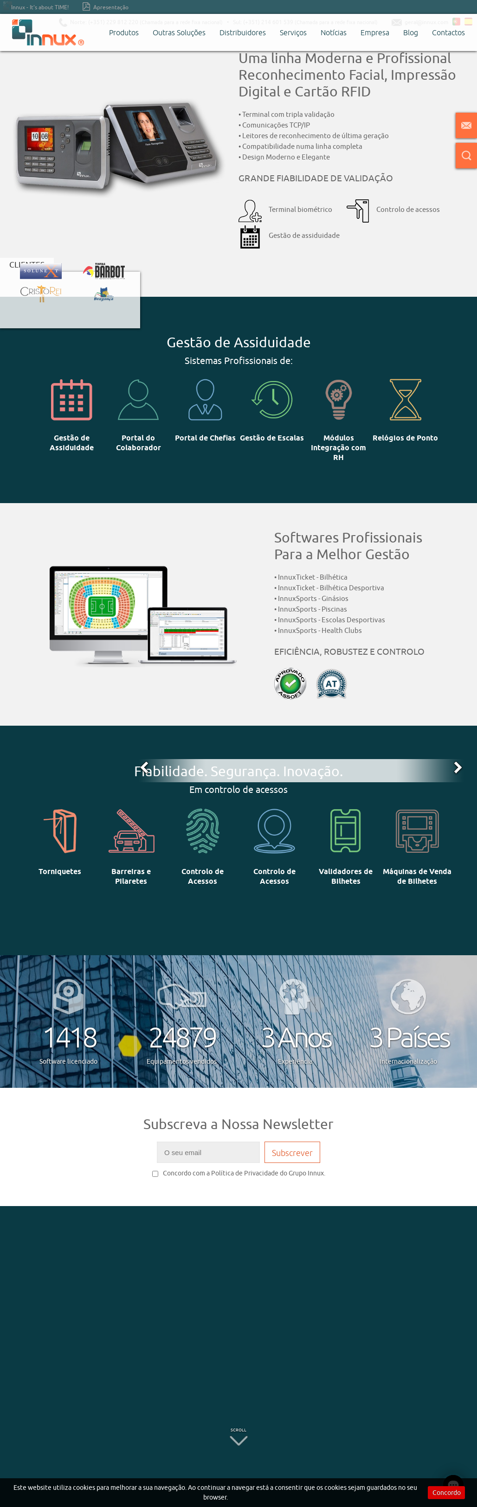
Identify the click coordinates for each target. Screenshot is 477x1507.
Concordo (446, 1492)
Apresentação (106, 6)
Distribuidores (242, 32)
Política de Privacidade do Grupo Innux (267, 1173)
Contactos (448, 32)
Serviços (293, 32)
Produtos (124, 32)
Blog (410, 32)
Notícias (334, 32)
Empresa (375, 32)
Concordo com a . (238, 1173)
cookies (84, 1487)
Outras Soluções (179, 32)
